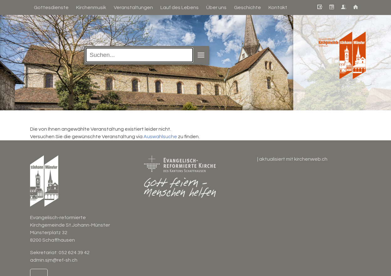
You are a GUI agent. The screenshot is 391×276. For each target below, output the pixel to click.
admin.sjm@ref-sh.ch (53, 260)
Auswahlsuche (160, 136)
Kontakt (277, 7)
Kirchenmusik (91, 7)
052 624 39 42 (74, 252)
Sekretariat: (44, 252)
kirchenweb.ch (310, 159)
